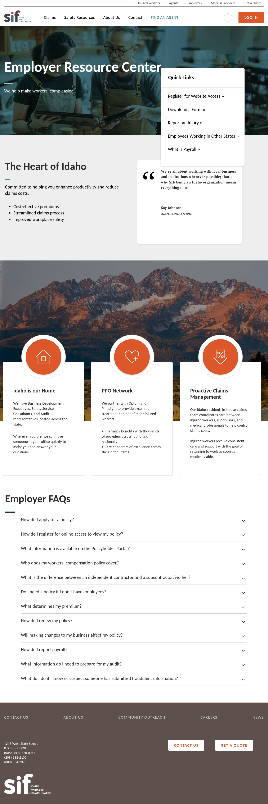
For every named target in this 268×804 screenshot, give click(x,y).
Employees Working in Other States (202, 136)
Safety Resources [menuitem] (79, 17)
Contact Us (186, 745)
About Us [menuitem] (111, 17)
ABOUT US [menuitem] (73, 717)
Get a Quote (234, 745)
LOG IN (251, 17)
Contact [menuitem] (135, 17)
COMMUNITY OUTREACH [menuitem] (141, 717)
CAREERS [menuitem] (208, 717)
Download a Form (185, 109)
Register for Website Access (194, 96)
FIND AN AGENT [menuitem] (164, 17)
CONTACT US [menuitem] (16, 717)
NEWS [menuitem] (258, 717)
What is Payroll (182, 149)
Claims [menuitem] (50, 17)
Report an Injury (184, 123)
